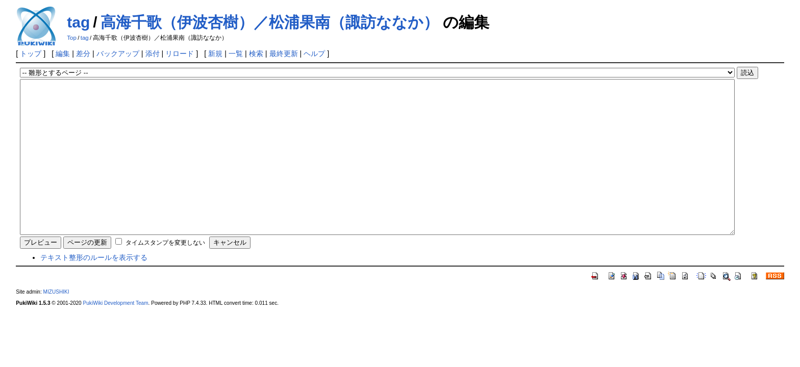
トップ (30, 53)
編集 (63, 53)
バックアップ (117, 53)
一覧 (236, 53)
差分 (83, 53)
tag (78, 22)
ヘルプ (314, 53)
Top (72, 38)
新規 (215, 53)
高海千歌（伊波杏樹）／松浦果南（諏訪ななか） (270, 22)
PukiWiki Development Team (115, 333)
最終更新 (283, 53)
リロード (179, 53)
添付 (152, 53)
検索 (256, 53)
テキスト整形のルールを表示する (93, 288)
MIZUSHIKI (56, 322)
